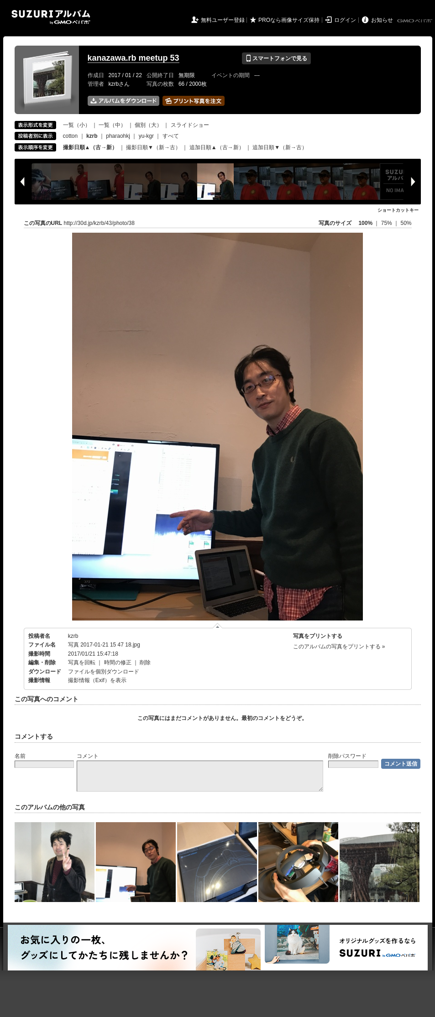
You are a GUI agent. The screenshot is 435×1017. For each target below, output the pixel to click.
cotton (70, 136)
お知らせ (382, 20)
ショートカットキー (398, 210)
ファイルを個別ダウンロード (103, 671)
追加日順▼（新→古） (279, 147)
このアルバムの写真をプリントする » (339, 646)
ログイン (345, 20)
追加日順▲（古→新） (216, 147)
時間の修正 (117, 662)
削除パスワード (347, 756)
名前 (20, 756)
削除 (145, 662)
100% (365, 223)
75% (387, 223)
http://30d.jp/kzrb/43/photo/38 (99, 223)
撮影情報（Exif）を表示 (97, 680)
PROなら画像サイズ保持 (289, 20)
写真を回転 (81, 662)
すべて (170, 136)
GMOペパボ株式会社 (415, 21)
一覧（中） (112, 125)
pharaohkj (118, 136)
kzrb (73, 636)
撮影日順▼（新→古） (153, 147)
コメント (88, 756)
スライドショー (190, 125)
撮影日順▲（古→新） (90, 147)
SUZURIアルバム (51, 17)
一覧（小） (76, 125)
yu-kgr (146, 136)
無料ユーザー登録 (223, 20)
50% (405, 223)
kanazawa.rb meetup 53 (133, 58)
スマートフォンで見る (276, 58)
